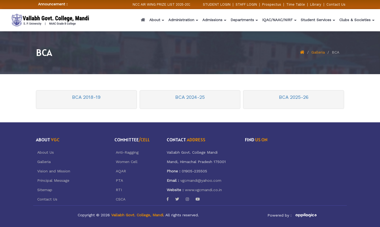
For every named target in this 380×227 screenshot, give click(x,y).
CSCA (120, 199)
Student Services (316, 20)
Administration (181, 20)
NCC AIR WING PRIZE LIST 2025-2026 (166, 4)
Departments (242, 20)
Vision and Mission (53, 171)
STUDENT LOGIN (216, 4)
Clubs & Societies (355, 20)
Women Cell (126, 162)
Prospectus (271, 4)
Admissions (212, 20)
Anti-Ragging (127, 152)
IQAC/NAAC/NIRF (277, 20)
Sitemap (44, 190)
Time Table (295, 4)
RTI (119, 190)
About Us (45, 152)
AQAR (121, 171)
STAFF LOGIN (246, 4)
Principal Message (53, 180)
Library (315, 4)
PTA (119, 180)
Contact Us (335, 4)
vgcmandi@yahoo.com (200, 180)
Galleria (318, 52)
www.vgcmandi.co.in (203, 190)
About (154, 20)
